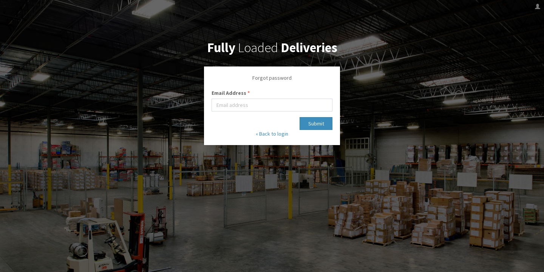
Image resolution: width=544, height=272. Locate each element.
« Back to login (272, 133)
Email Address (231, 93)
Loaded (272, 47)
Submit (316, 123)
